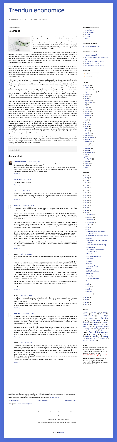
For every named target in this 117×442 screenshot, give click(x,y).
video (86, 107)
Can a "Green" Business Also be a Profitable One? (96, 250)
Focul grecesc (90, 258)
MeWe (86, 38)
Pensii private (88, 141)
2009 (86, 299)
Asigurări (87, 139)
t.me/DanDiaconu (54, 397)
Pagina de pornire (42, 401)
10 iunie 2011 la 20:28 (25, 254)
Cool (86, 154)
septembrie (89, 222)
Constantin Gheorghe (20, 161)
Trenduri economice (37, 10)
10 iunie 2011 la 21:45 (25, 295)
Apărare (87, 150)
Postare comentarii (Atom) (24, 404)
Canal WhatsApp (89, 30)
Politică (87, 85)
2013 (86, 207)
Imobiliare (88, 115)
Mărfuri (87, 118)
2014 (86, 205)
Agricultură (88, 124)
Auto (86, 122)
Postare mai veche (70, 401)
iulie (87, 227)
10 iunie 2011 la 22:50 (27, 314)
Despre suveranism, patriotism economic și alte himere (94, 54)
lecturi (86, 126)
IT (85, 105)
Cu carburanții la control (92, 63)
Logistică (87, 163)
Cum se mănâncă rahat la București (95, 65)
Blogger (61, 432)
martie (88, 289)
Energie (87, 109)
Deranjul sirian (90, 247)
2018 (86, 195)
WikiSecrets (89, 273)
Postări (87, 73)
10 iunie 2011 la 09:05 (33, 161)
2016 (86, 200)
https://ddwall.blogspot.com (91, 46)
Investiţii (87, 100)
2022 (86, 185)
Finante (87, 94)
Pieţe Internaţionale (90, 92)
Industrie (87, 113)
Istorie (86, 128)
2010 (86, 297)
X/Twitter (87, 34)
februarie (89, 291)
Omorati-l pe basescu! (92, 278)
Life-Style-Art (88, 159)
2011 (86, 212)
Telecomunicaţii (89, 137)
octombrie (89, 219)
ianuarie (89, 294)
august (88, 224)
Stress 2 (88, 268)
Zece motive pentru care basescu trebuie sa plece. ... (95, 232)
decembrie (89, 214)
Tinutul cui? (89, 253)
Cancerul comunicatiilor (93, 281)
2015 (86, 202)
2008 (86, 302)
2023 (86, 183)
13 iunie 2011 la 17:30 (25, 343)
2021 (86, 188)
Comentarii (88, 77)
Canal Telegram (89, 32)
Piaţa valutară (89, 103)
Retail (86, 120)
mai (87, 284)
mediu (86, 167)
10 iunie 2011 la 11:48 (23, 191)
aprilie (88, 286)
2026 (86, 175)
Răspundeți (17, 173)
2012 (86, 210)
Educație (87, 165)
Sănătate (87, 111)
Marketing (87, 148)
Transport (88, 135)
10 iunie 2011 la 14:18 (27, 205)
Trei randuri (89, 276)
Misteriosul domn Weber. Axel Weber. (97, 236)
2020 (86, 190)
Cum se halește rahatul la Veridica (94, 61)
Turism (87, 144)
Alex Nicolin (17, 205)
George (16, 179)
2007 (86, 304)
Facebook (87, 36)
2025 (86, 178)
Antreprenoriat (89, 152)
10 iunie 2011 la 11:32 (25, 179)
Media (86, 131)
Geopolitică (88, 90)
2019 (86, 193)
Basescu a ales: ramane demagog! (96, 245)
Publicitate (88, 146)
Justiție (86, 157)
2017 (86, 197)
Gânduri (87, 87)
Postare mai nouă (14, 401)
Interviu (87, 161)
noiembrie (89, 217)
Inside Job (89, 238)
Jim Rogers (89, 261)
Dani (15, 191)
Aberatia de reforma (92, 266)
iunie (88, 229)
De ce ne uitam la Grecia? (93, 256)
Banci (86, 96)
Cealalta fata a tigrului (92, 271)
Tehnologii (88, 133)
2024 (86, 180)
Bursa (86, 98)
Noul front (89, 263)
